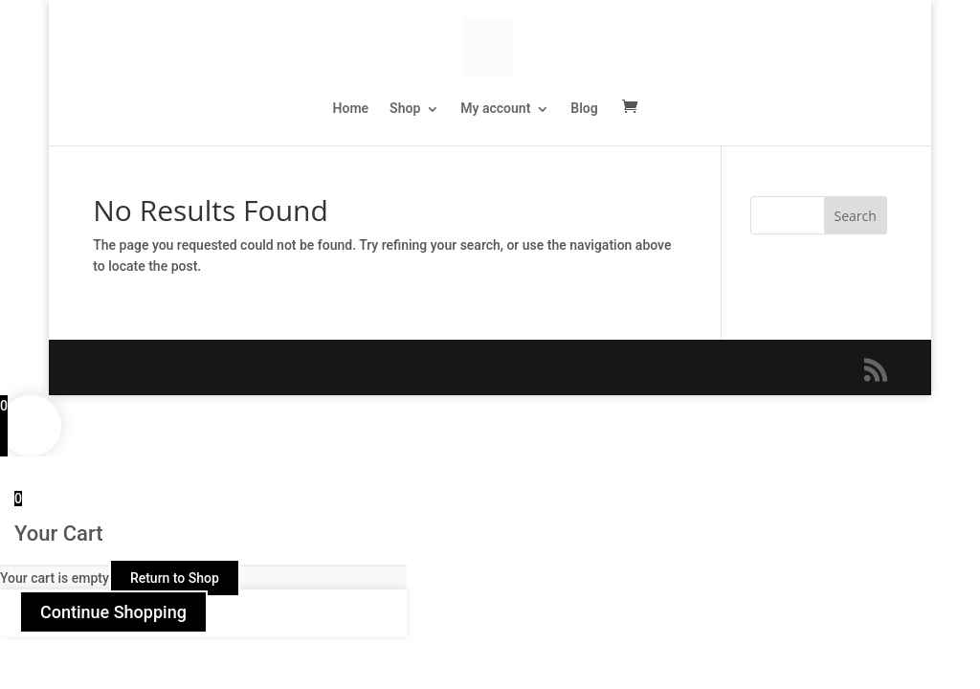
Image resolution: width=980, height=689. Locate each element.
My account (495, 108)
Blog (583, 108)
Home (351, 108)
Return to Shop (174, 578)
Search (856, 216)
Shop (405, 108)
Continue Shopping (113, 612)
